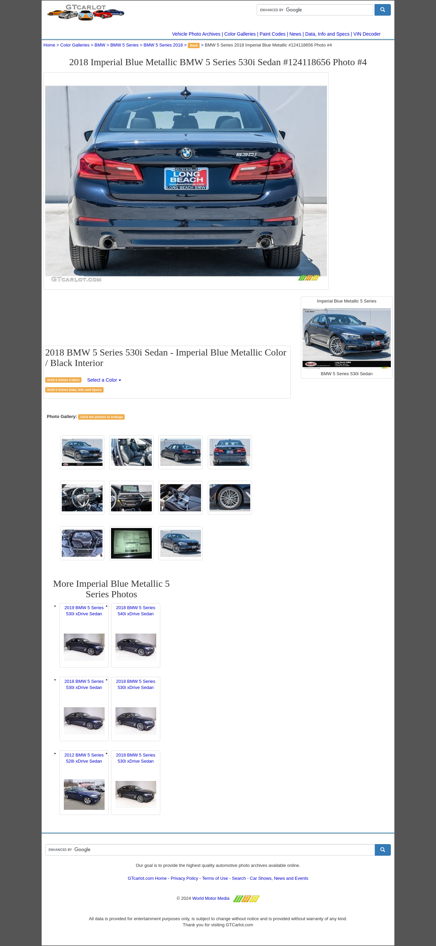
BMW (99, 45)
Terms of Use (215, 878)
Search (239, 878)
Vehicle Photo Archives (196, 34)
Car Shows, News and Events (279, 878)
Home (49, 45)
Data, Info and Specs (327, 34)
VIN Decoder (367, 34)
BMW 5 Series (124, 45)
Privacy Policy (184, 878)
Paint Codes (273, 34)
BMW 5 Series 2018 (163, 45)
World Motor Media (211, 898)
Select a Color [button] (104, 380)
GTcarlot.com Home (147, 878)
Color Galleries (240, 34)
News (295, 34)
